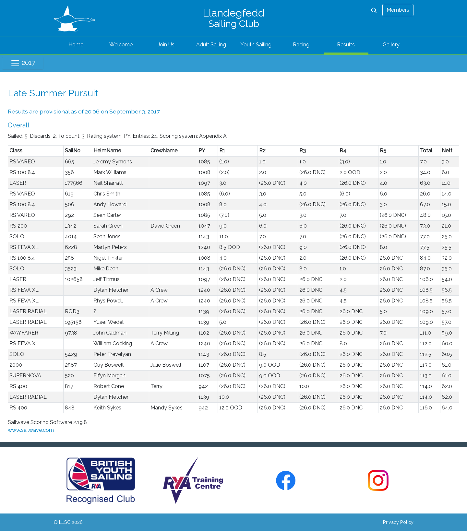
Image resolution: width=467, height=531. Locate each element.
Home (75, 44)
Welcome (121, 44)
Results (346, 44)
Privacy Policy (398, 522)
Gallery (391, 44)
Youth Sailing (255, 44)
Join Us (166, 44)
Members (398, 10)
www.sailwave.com (31, 430)
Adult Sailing (211, 44)
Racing (301, 44)
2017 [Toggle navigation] (22, 63)
